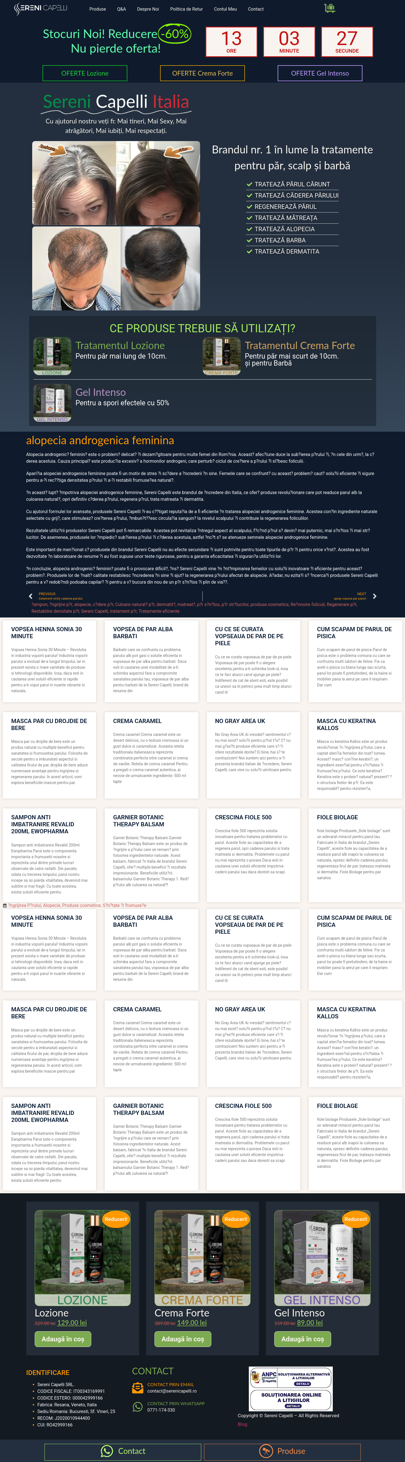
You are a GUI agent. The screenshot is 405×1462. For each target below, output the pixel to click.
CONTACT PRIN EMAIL (171, 1384)
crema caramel (137, 721)
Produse (97, 9)
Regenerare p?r (341, 604)
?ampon (40, 604)
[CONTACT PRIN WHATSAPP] (137, 1406)
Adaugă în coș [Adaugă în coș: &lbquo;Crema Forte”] (182, 1339)
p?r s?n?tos (208, 604)
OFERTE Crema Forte (202, 73)
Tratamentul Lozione (120, 345)
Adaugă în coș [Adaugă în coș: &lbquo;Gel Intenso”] (302, 1339)
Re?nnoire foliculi (308, 604)
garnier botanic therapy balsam (138, 821)
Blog (242, 1424)
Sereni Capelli (94, 611)
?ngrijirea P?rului (24, 905)
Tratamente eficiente (159, 611)
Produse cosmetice (81, 905)
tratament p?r (123, 611)
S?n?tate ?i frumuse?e (124, 905)
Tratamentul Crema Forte (300, 345)
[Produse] (266, 1451)
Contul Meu (225, 9)
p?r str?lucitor (235, 604)
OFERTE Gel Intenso (320, 73)
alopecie (82, 604)
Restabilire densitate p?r (55, 611)
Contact (256, 9)
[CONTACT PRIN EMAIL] (137, 1387)
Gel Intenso (101, 392)
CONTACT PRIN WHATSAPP (176, 1403)
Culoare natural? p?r (135, 604)
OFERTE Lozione (85, 73)
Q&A (121, 9)
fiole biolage (337, 817)
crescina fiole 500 (243, 817)
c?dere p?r (103, 604)
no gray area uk (240, 721)
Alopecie (51, 905)
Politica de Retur (186, 9)
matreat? (186, 604)
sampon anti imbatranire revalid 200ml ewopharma (42, 824)
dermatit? (165, 604)
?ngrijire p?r (61, 604)
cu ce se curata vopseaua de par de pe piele (249, 636)
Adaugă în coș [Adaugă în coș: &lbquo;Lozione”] (63, 1339)
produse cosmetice (270, 604)
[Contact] (107, 1451)
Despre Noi (148, 9)
